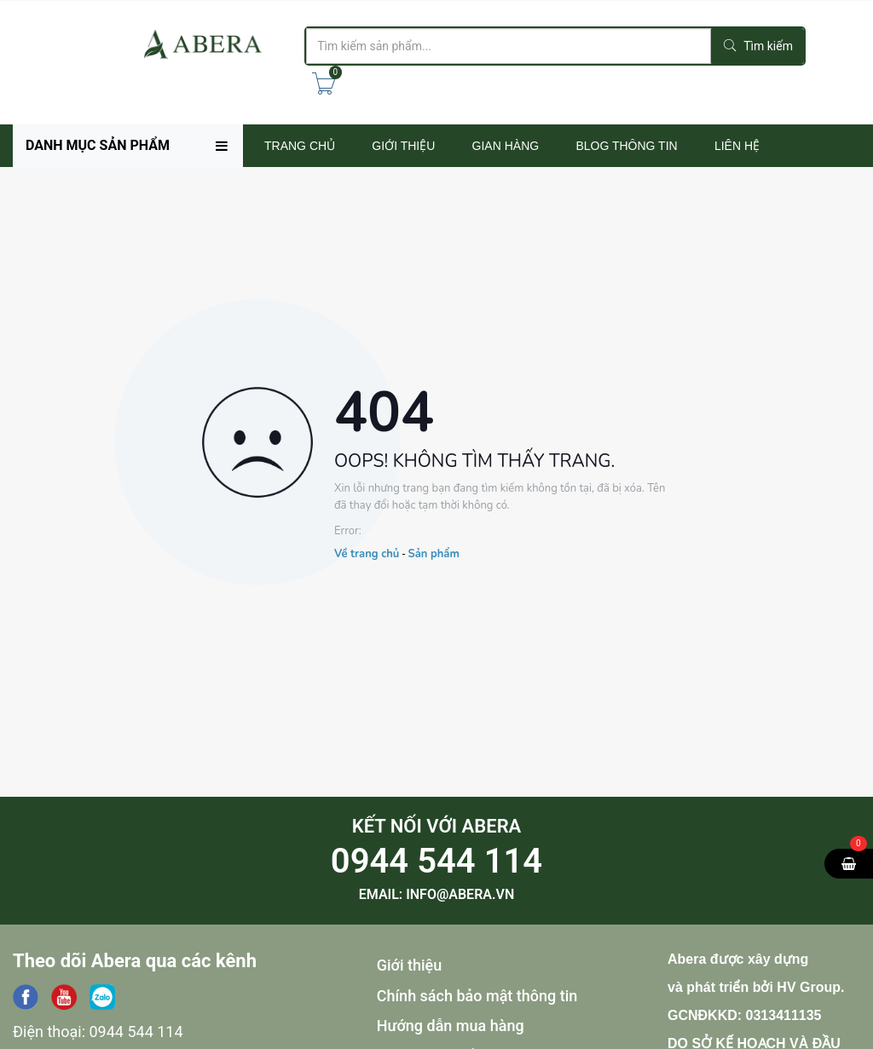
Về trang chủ (366, 554)
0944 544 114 (436, 861)
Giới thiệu (409, 965)
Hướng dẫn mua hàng (450, 1026)
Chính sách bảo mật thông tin (477, 996)
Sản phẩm (433, 554)
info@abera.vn (460, 894)
